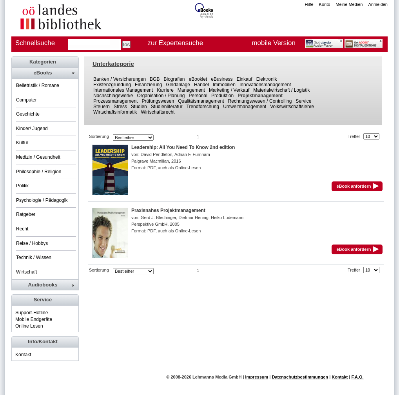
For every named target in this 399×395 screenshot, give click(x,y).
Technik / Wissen (33, 257)
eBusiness (221, 79)
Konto (324, 4)
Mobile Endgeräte (33, 319)
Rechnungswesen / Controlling (260, 101)
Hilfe (309, 4)
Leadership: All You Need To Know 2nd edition (183, 147)
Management (191, 90)
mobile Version (274, 43)
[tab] (44, 72)
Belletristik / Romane (37, 85)
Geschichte (28, 114)
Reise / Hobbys (32, 243)
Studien (139, 106)
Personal (198, 95)
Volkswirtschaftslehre (292, 106)
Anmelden (378, 4)
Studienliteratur (167, 106)
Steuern (101, 106)
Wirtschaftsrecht (157, 112)
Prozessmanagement (115, 101)
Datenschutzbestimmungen (300, 377)
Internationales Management (123, 90)
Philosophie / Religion (38, 171)
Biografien (174, 79)
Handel (201, 84)
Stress (120, 106)
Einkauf (244, 79)
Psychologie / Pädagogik (41, 200)
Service (303, 101)
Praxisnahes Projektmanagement (168, 210)
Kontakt (23, 354)
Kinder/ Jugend (32, 128)
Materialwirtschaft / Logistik (281, 90)
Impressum (256, 377)
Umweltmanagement (244, 106)
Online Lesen (29, 326)
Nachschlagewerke (113, 95)
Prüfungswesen (157, 101)
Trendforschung (203, 106)
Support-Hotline (31, 312)
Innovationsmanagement (265, 84)
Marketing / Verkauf (229, 90)
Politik (22, 185)
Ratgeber (25, 214)
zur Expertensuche (175, 43)
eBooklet (198, 79)
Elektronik (266, 79)
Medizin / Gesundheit (38, 157)
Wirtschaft (26, 272)
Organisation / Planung (161, 95)
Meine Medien (349, 4)
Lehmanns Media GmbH (216, 377)
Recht (22, 229)
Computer (26, 100)
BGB (155, 79)
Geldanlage (178, 84)
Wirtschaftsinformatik (115, 112)
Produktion (222, 95)
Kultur (22, 142)
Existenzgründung (112, 84)
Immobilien (224, 84)
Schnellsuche (35, 43)
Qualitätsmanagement (201, 101)
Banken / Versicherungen (119, 79)
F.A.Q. (357, 377)
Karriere (165, 90)
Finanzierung (148, 84)
